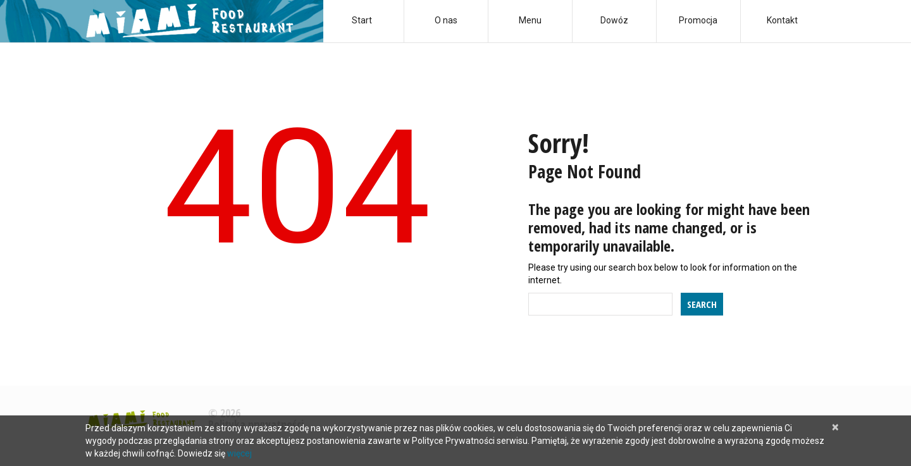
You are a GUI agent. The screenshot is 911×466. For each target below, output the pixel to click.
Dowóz (614, 20)
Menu (530, 20)
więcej (239, 453)
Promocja (698, 20)
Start (362, 20)
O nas (446, 20)
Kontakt (782, 20)
